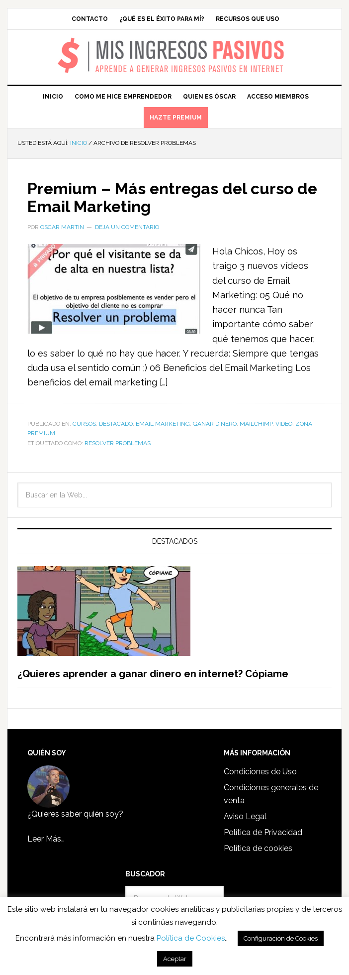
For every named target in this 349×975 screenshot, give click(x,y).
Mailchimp (256, 423)
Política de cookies (258, 848)
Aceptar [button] (174, 959)
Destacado (116, 423)
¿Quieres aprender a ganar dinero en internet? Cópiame (152, 674)
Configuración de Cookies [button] (281, 938)
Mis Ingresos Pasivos (174, 43)
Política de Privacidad (263, 832)
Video (283, 423)
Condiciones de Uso (260, 771)
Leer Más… (46, 839)
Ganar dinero (215, 423)
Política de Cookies (191, 938)
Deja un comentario (127, 227)
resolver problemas (118, 443)
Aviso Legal (245, 816)
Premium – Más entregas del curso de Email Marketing (150, 196)
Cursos (84, 423)
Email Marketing (163, 423)
